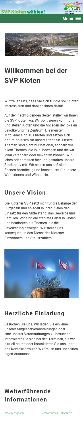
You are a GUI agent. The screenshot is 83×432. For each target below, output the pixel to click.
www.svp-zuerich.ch (57, 413)
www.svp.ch (14, 413)
